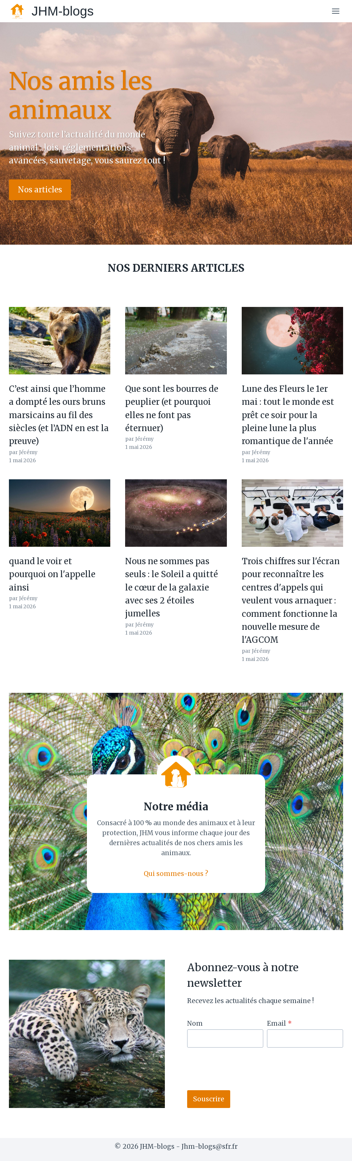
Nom (195, 1023)
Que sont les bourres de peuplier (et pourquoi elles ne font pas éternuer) (171, 408)
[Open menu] (335, 10)
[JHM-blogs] (51, 11)
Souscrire (208, 1099)
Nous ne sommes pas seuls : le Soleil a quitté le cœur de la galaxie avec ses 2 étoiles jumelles (171, 587)
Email (279, 1023)
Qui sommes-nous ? (176, 874)
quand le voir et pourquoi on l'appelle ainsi (52, 574)
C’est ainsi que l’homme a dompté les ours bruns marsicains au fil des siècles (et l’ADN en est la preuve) (59, 415)
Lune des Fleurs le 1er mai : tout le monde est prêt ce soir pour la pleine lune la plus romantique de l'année (288, 415)
